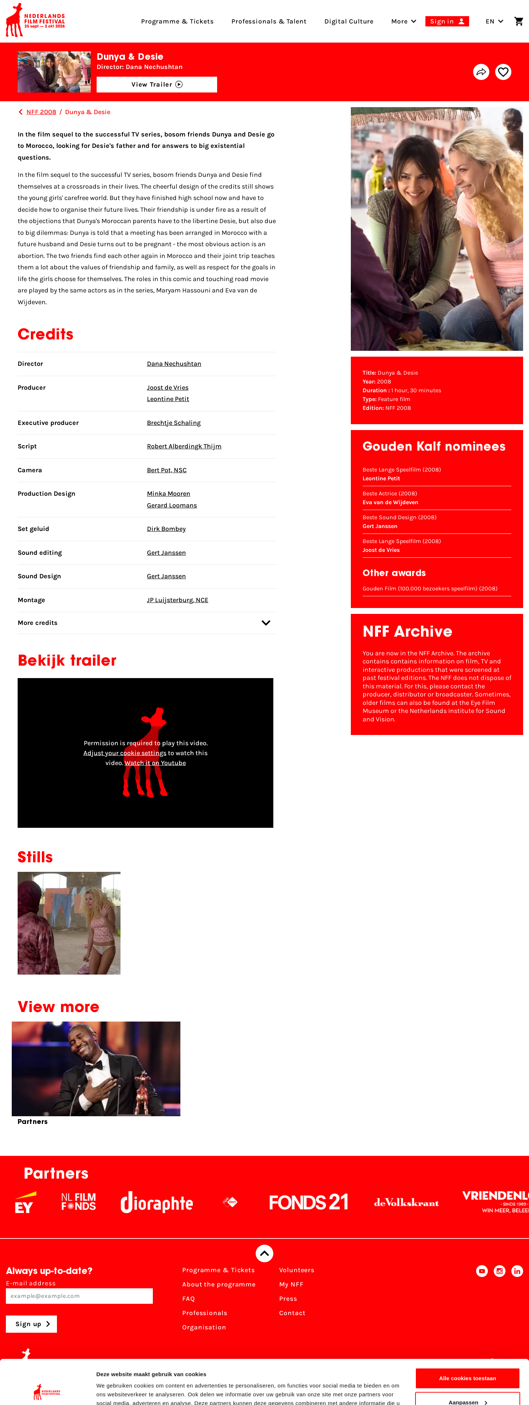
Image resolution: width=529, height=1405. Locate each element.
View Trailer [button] (157, 84)
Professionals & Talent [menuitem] (269, 21)
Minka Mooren (168, 493)
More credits (144, 623)
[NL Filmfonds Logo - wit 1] (94, 1202)
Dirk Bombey (166, 529)
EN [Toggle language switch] (495, 21)
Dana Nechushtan (174, 364)
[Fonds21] (324, 1202)
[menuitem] (399, 21)
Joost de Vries (167, 387)
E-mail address (79, 1291)
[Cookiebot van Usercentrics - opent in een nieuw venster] (47, 1390)
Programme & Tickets (218, 1270)
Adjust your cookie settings (124, 753)
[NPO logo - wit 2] (245, 1202)
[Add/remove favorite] (503, 72)
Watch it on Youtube (155, 762)
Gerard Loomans (172, 505)
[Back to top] (264, 1253)
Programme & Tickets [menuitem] (177, 21)
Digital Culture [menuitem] (349, 21)
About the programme (219, 1284)
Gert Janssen (166, 553)
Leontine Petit (168, 399)
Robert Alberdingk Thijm (184, 446)
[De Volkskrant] (422, 1202)
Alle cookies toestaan (467, 1336)
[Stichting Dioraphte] (172, 1202)
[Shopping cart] (518, 21)
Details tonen (113, 1390)
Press (288, 1299)
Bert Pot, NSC (167, 470)
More (399, 21)
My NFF (291, 1284)
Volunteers (296, 1270)
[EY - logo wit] (41, 1202)
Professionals (204, 1313)
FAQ (188, 1299)
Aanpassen (468, 1360)
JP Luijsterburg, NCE (177, 600)
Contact (292, 1313)
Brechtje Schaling (174, 423)
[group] (96, 1077)
